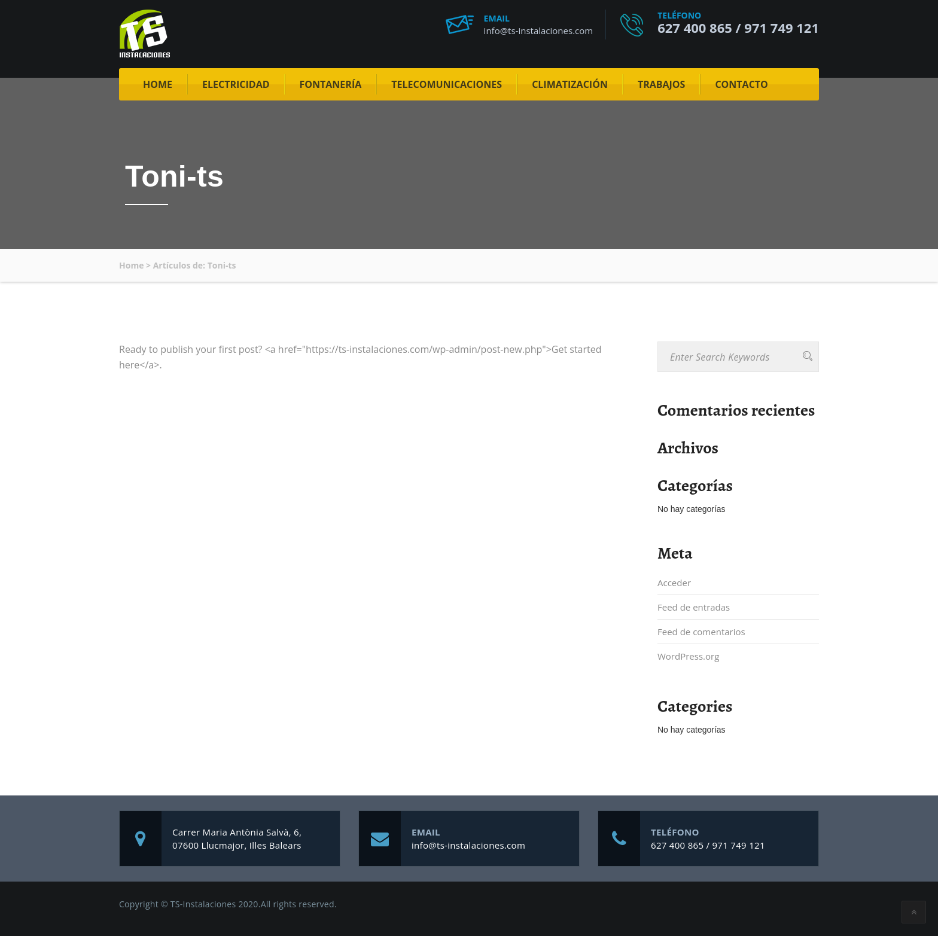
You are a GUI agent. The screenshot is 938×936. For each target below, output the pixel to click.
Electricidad (236, 84)
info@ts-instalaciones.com (538, 30)
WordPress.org (688, 656)
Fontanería (331, 84)
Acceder (674, 583)
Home (157, 84)
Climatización (570, 84)
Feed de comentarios (701, 632)
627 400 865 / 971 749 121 (738, 27)
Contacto (741, 84)
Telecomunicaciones (446, 84)
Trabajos (662, 84)
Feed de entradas (693, 607)
